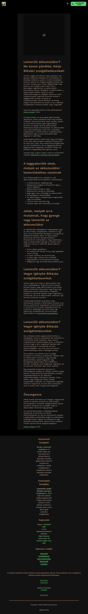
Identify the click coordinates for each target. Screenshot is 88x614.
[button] (67, 3)
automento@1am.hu (44, 531)
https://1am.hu (44, 536)
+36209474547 (30, 307)
